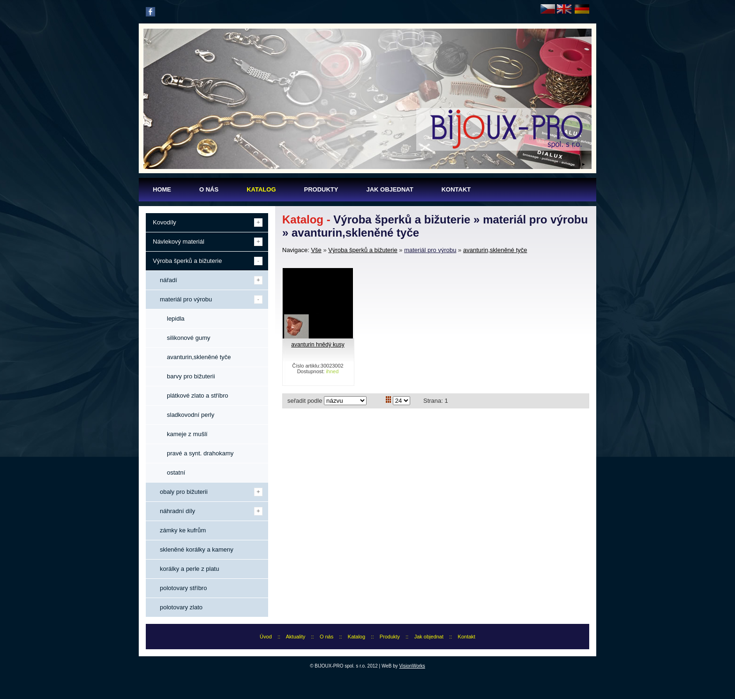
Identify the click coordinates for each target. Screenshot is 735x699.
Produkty (390, 636)
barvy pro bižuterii (191, 376)
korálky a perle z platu (189, 568)
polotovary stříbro (183, 587)
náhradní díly (177, 511)
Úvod (266, 636)
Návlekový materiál (178, 241)
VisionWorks (412, 665)
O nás (326, 636)
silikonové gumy (188, 337)
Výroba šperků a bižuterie (362, 249)
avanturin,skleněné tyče (495, 249)
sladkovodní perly (190, 414)
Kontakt (466, 636)
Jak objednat (428, 636)
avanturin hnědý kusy (317, 344)
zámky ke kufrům (183, 530)
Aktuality (296, 636)
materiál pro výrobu (430, 249)
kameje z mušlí (187, 434)
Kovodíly (164, 222)
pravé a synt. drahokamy (200, 453)
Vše (316, 249)
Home (162, 189)
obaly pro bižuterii (184, 491)
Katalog (356, 636)
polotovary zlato (181, 607)
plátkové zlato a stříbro (197, 395)
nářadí (168, 280)
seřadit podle (304, 400)
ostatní (176, 472)
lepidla (176, 318)
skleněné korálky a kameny (196, 549)
